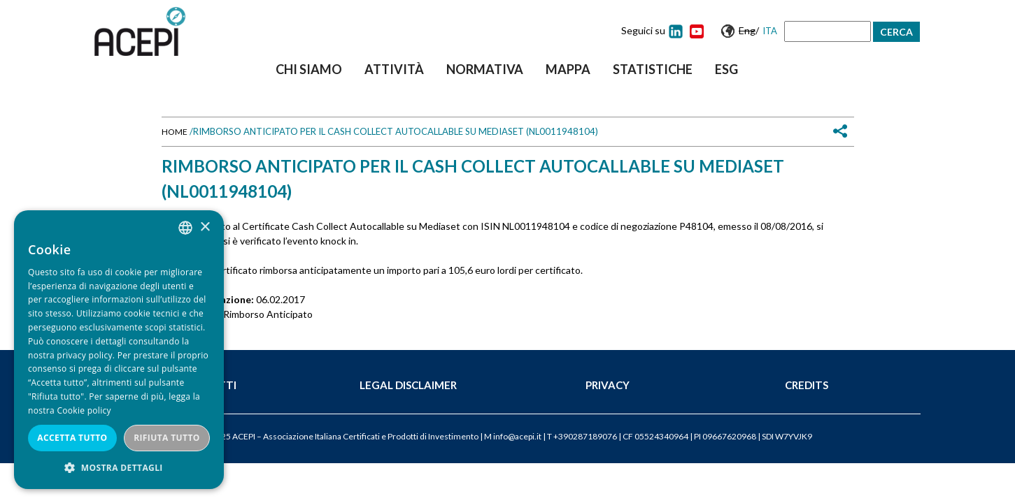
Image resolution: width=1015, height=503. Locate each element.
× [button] (204, 227)
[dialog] (119, 349)
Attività (394, 69)
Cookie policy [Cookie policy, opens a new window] (84, 410)
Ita (769, 30)
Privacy (607, 385)
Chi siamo (309, 69)
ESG (726, 69)
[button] (119, 467)
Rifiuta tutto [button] (167, 438)
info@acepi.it (517, 436)
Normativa (484, 69)
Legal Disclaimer (408, 385)
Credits (806, 385)
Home (174, 131)
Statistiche (653, 69)
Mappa (568, 69)
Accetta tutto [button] (72, 438)
